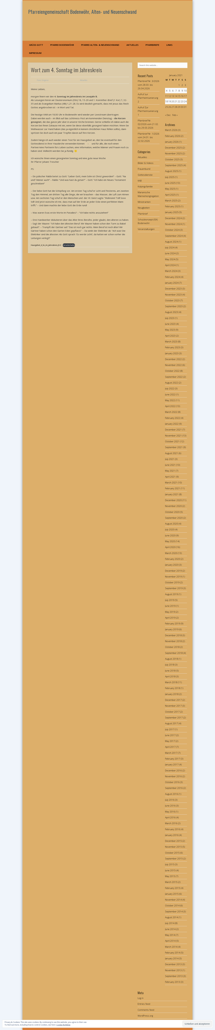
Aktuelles (132, 44)
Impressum (35, 52)
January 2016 (171, 835)
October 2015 (172, 852)
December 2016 (173, 770)
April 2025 (170, 194)
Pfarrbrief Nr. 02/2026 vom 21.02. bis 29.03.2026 (148, 124)
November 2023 (173, 294)
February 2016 (172, 829)
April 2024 (170, 265)
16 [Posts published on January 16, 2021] (182, 95)
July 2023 (169, 318)
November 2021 (173, 435)
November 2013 (173, 970)
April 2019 (170, 617)
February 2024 (172, 276)
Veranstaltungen (146, 229)
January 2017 (171, 764)
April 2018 (170, 676)
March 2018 (171, 682)
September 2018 (174, 652)
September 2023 (174, 306)
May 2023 (170, 329)
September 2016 (174, 787)
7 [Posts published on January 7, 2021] (176, 90)
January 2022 (171, 423)
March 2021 (171, 482)
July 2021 (169, 459)
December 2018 (173, 635)
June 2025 (170, 182)
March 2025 (171, 200)
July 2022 (169, 388)
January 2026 (171, 141)
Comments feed (146, 1009)
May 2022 (170, 400)
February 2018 (172, 688)
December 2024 (173, 218)
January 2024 (171, 282)
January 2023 (171, 353)
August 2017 (171, 723)
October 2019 (172, 582)
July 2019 (169, 600)
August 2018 (171, 658)
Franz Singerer (43, 80)
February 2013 (172, 981)
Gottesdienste (145, 174)
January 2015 (171, 893)
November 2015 (173, 846)
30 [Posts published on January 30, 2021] (182, 106)
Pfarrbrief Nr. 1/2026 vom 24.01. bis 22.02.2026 (148, 137)
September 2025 (174, 165)
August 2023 (171, 312)
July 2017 (169, 729)
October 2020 (172, 511)
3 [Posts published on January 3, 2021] (185, 85)
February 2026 (172, 135)
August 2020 (171, 523)
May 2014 (170, 934)
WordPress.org (145, 1015)
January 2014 (171, 958)
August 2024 (171, 241)
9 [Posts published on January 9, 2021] (182, 90)
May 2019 (170, 611)
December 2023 (173, 288)
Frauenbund (144, 168)
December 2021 (173, 429)
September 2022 (174, 376)
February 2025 (172, 206)
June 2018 (170, 670)
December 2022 (173, 359)
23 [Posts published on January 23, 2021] (182, 101)
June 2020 (170, 535)
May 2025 (170, 188)
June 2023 (170, 323)
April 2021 (170, 476)
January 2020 (171, 564)
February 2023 (172, 347)
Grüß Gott (36, 44)
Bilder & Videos (145, 162)
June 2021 (170, 464)
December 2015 (173, 840)
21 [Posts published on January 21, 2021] (176, 101)
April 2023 (170, 335)
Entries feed (144, 1003)
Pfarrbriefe (152, 44)
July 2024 (169, 247)
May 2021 (170, 470)
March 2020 (171, 553)
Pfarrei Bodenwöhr (62, 44)
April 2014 (170, 940)
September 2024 (174, 235)
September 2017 (174, 717)
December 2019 (173, 570)
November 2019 (173, 576)
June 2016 (170, 805)
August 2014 (171, 917)
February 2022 (172, 417)
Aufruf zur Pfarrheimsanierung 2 (148, 98)
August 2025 (171, 171)
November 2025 (173, 153)
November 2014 (173, 899)
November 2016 (173, 776)
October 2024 (172, 229)
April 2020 (170, 547)
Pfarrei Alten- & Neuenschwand (100, 44)
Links (169, 44)
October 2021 (172, 441)
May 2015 (170, 876)
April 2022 (170, 406)
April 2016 (170, 817)
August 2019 (171, 594)
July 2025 (169, 177)
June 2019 (170, 605)
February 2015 (172, 887)
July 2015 (169, 864)
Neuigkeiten (144, 207)
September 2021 (174, 447)
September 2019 (174, 588)
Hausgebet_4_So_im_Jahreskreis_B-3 (46, 245)
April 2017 (170, 746)
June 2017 (170, 735)
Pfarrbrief (143, 213)
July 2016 (169, 799)
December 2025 (173, 147)
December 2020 (173, 500)
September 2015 (174, 858)
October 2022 (172, 370)
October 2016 (172, 782)
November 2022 (173, 364)
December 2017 (173, 699)
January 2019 (171, 629)
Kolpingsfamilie (145, 186)
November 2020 (173, 505)
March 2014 (171, 946)
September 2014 (174, 911)
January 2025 (171, 212)
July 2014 (169, 923)
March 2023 (171, 341)
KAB (140, 180)
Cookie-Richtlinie (63, 1025)
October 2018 (172, 646)
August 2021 (171, 453)
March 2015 (171, 881)
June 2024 (170, 253)
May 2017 (170, 740)
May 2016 (170, 811)
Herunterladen (68, 245)
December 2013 (173, 964)
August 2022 (171, 382)
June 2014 (170, 929)
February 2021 (172, 488)
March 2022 (171, 411)
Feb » (175, 114)
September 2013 (174, 976)
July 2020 (169, 529)
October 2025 (172, 159)
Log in (140, 998)
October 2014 (172, 905)
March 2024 (171, 270)
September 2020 (174, 517)
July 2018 (169, 664)
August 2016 (171, 793)
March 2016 (171, 823)
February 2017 (172, 758)
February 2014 (172, 952)
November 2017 (173, 705)
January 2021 (171, 494)
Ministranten (144, 201)
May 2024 (170, 259)
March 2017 (171, 752)
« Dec (168, 114)
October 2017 (172, 711)
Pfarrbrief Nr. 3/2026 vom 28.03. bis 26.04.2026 (148, 85)
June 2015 (170, 870)
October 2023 (172, 300)
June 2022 (170, 394)
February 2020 (172, 558)
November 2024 (173, 223)
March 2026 (171, 129)
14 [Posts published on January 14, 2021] (176, 95)
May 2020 (170, 541)
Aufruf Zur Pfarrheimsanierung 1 (148, 111)
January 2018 (171, 694)
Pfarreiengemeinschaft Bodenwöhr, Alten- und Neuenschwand (82, 11)
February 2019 (172, 623)
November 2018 (173, 641)
